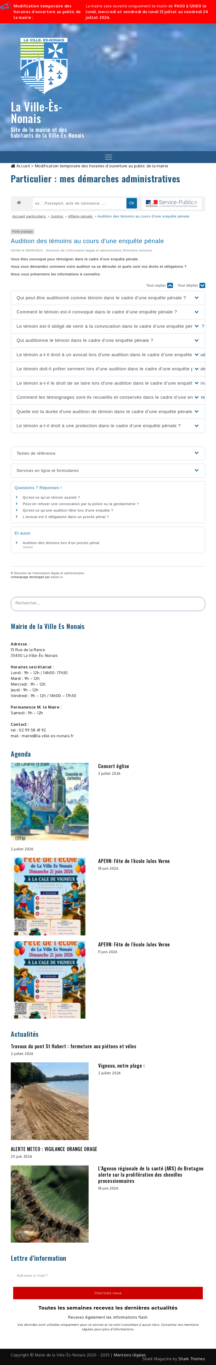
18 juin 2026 (108, 868)
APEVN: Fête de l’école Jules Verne (134, 860)
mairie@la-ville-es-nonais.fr (48, 735)
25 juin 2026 (21, 1156)
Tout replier (159, 285)
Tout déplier (191, 285)
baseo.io (57, 577)
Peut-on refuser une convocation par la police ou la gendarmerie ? (81, 504)
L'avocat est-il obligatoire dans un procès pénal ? (66, 517)
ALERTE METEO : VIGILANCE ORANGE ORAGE (54, 1148)
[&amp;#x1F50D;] (195, 604)
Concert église (113, 766)
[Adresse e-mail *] (108, 1275)
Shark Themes (191, 1358)
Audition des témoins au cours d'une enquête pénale (143, 216)
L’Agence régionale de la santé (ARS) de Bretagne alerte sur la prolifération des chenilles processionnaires (151, 1174)
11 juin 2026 (107, 952)
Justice (57, 216)
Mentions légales (130, 1355)
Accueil (23, 166)
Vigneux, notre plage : (121, 1065)
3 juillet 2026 (109, 773)
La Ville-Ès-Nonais (36, 112)
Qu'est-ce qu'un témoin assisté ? (51, 497)
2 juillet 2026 (22, 849)
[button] (108, 298)
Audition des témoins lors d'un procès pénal (61, 543)
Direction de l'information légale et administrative (49, 573)
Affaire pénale (81, 216)
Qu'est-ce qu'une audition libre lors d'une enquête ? (68, 510)
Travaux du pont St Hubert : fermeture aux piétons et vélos (73, 1046)
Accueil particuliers (29, 216)
